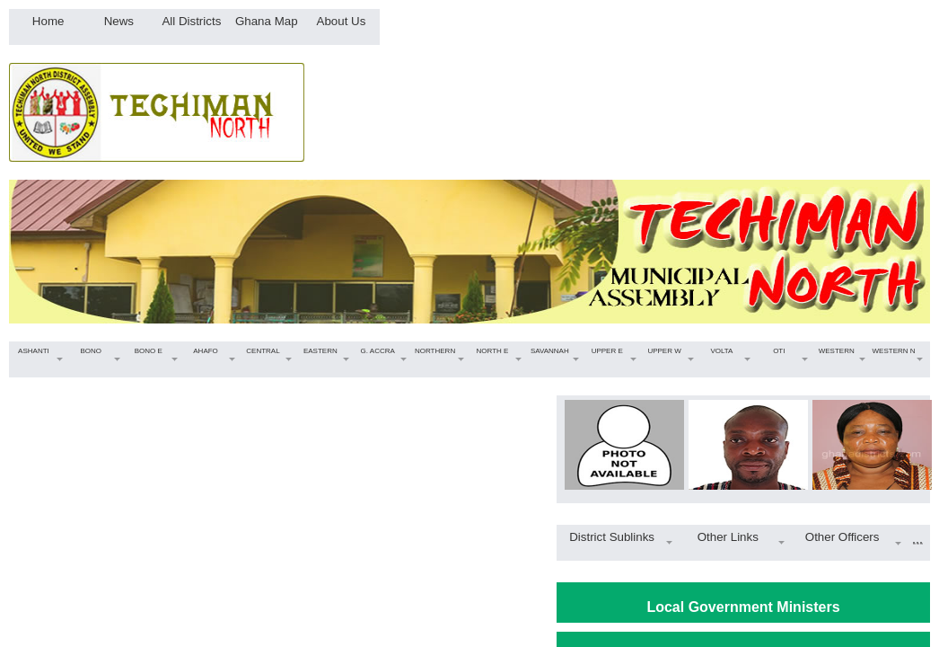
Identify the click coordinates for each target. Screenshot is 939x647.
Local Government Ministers (742, 607)
